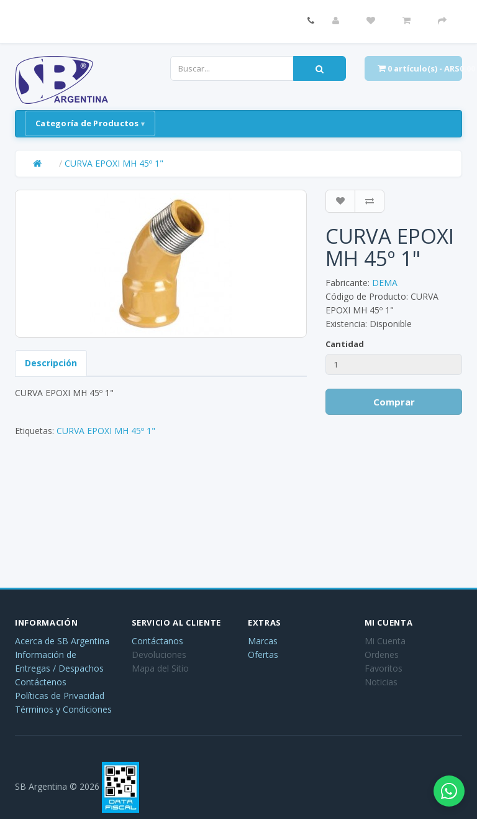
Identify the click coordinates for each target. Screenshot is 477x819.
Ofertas (263, 654)
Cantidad (344, 343)
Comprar (394, 402)
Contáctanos (157, 641)
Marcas (263, 641)
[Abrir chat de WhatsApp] (449, 791)
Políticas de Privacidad (59, 695)
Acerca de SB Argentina (62, 641)
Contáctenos (40, 682)
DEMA (385, 283)
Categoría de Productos (87, 123)
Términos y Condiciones (63, 709)
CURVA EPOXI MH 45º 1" (114, 163)
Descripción (51, 363)
